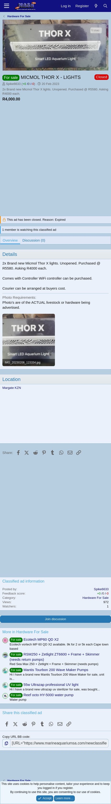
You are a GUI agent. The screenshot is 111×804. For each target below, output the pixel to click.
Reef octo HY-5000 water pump (48, 695)
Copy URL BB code (15, 736)
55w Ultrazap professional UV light (50, 685)
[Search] (105, 5)
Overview (10, 240)
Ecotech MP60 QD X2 (41, 639)
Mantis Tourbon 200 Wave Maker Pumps (55, 670)
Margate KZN (11, 388)
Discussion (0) (34, 240)
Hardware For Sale (95, 598)
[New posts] (95, 5)
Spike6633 (13, 84)
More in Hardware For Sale (25, 632)
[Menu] (6, 6)
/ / (28, 84)
